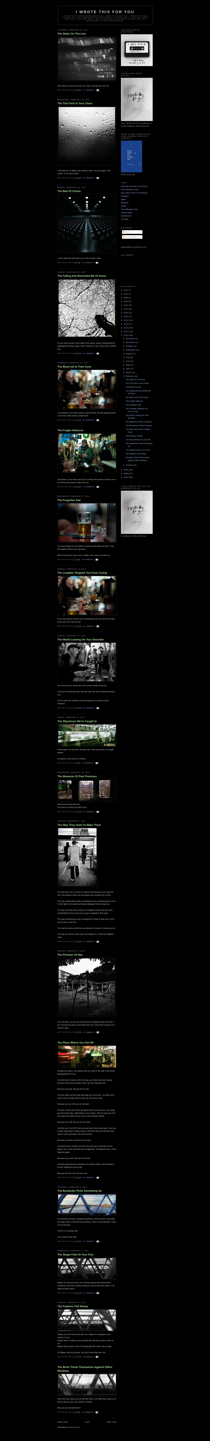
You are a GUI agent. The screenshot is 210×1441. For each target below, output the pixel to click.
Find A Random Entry (130, 189)
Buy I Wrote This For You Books (134, 193)
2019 (126, 301)
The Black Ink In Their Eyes (74, 366)
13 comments (89, 353)
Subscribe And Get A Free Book (134, 186)
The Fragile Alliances (70, 430)
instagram (125, 196)
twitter (123, 199)
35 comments (89, 626)
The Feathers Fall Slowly (72, 1306)
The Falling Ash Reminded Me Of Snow (81, 275)
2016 (126, 313)
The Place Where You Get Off (75, 1042)
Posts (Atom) (74, 1427)
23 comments (89, 708)
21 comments (89, 1293)
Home (87, 1422)
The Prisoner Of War (70, 954)
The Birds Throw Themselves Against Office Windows (84, 1369)
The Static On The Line (71, 33)
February (130, 376)
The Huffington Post (129, 209)
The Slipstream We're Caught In (77, 721)
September (131, 350)
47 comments (88, 487)
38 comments (88, 559)
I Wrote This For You (105, 12)
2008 (126, 473)
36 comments (88, 262)
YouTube (124, 219)
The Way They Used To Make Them (79, 825)
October (129, 346)
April (128, 369)
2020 (126, 298)
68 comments (89, 420)
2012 (126, 328)
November (130, 342)
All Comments (129, 237)
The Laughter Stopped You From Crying (82, 572)
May (128, 365)
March (129, 372)
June (128, 361)
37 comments (88, 90)
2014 (126, 320)
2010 (126, 335)
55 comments (88, 1177)
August (129, 354)
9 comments (88, 1357)
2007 (126, 477)
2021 (126, 294)
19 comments (88, 1412)
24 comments (89, 812)
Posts (126, 232)
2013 (126, 324)
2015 (126, 316)
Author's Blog (126, 213)
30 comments (88, 178)
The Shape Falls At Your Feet (75, 1254)
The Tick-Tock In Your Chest (74, 103)
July (128, 357)
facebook (125, 203)
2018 (126, 305)
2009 (126, 470)
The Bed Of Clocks (69, 191)
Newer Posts (62, 1422)
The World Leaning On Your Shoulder (80, 639)
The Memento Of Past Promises (77, 776)
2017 (126, 309)
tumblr (123, 206)
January (129, 465)
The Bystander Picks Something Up (79, 1190)
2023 (126, 290)
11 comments (88, 763)
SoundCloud (126, 216)
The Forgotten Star (69, 500)
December (130, 339)
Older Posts (112, 1422)
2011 (126, 331)
